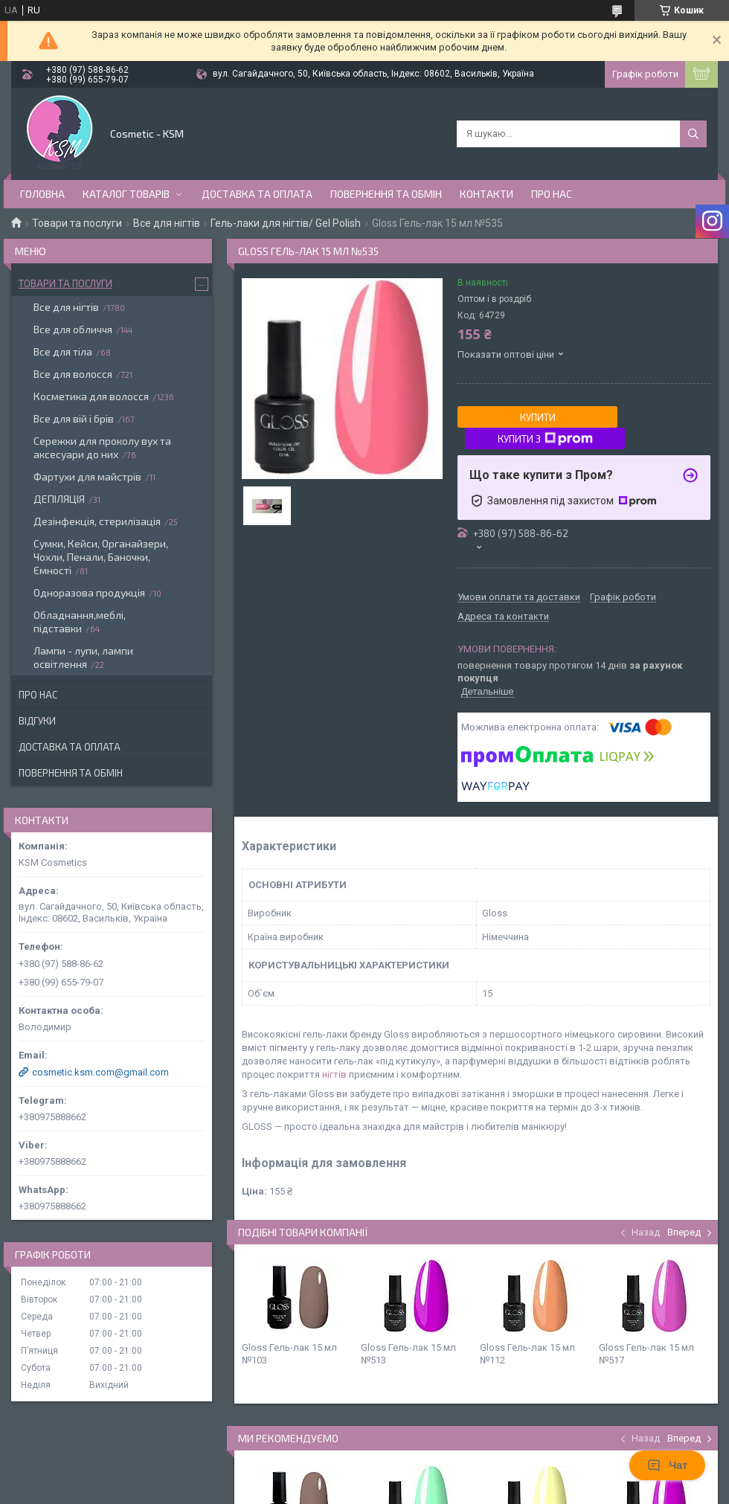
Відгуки (37, 721)
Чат (667, 1465)
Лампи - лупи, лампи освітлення (83, 657)
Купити (538, 417)
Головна (42, 193)
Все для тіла (62, 351)
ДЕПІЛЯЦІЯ (59, 498)
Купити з (545, 439)
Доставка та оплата (257, 193)
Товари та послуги (77, 223)
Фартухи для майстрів (87, 476)
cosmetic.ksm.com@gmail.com (100, 1072)
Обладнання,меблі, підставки (79, 621)
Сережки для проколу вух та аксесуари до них (102, 447)
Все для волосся (72, 373)
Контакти (486, 193)
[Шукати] (693, 133)
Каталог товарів (126, 193)
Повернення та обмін (386, 193)
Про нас (551, 193)
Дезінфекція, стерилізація (97, 521)
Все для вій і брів (73, 418)
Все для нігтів (166, 223)
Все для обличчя (72, 329)
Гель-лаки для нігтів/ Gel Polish (286, 223)
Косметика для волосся (91, 396)
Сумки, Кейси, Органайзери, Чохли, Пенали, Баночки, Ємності (100, 556)
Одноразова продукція (89, 592)
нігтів (334, 1074)
